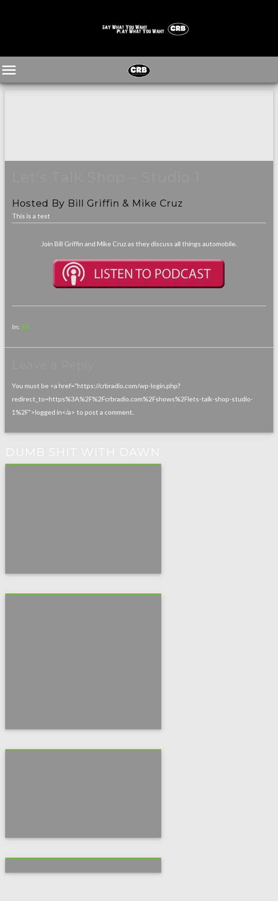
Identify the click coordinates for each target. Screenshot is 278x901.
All (25, 327)
